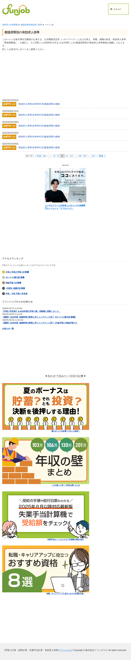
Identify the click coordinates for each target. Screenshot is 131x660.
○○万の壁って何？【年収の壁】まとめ (65, 485)
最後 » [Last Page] (102, 156)
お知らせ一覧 (8, 328)
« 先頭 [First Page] (38, 156)
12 (71, 156)
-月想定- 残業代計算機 (15, 288)
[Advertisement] (65, 73)
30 (85, 156)
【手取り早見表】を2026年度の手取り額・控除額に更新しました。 (31, 311)
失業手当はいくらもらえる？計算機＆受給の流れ (65, 539)
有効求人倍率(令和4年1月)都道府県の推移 (39, 147)
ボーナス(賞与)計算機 (15, 277)
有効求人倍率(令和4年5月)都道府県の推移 (39, 104)
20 (80, 156)
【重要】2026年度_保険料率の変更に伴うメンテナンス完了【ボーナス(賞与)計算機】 (39, 317)
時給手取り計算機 (13, 283)
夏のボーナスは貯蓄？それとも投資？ (65, 431)
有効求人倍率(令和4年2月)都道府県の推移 (39, 136)
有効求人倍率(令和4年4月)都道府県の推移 (39, 115)
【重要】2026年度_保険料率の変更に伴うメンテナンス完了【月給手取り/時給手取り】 (40, 323)
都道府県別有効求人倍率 (31, 25)
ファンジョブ (66, 650)
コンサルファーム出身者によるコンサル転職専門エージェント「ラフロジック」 (65, 206)
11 (67, 156)
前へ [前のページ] (45, 156)
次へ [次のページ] (94, 156)
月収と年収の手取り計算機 (17, 272)
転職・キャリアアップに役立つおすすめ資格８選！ (66, 594)
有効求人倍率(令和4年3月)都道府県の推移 (39, 126)
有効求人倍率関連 (10, 25)
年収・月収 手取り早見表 (16, 294)
